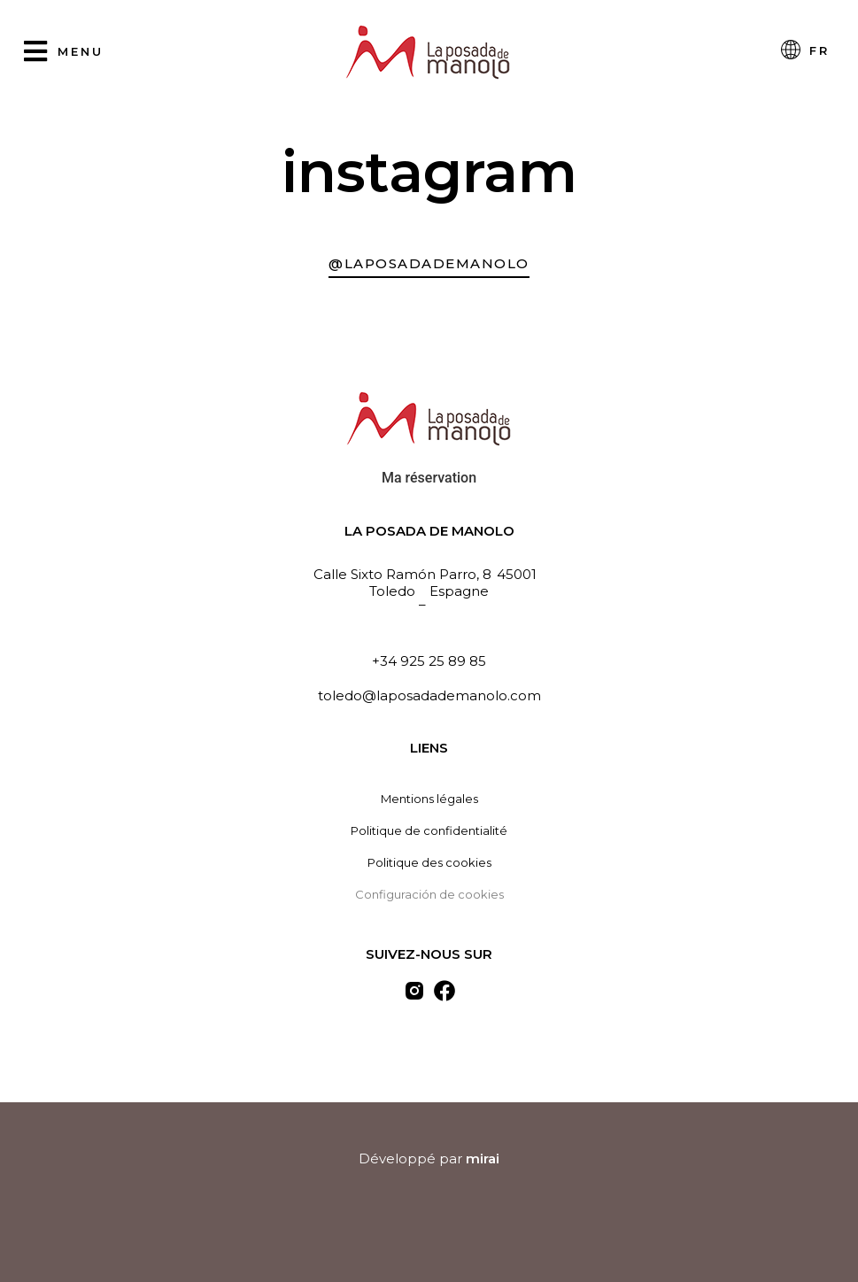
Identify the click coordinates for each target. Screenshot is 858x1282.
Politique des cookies (429, 862)
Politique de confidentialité (429, 830)
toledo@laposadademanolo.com (429, 695)
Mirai (482, 1158)
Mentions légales (429, 799)
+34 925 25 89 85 (429, 661)
